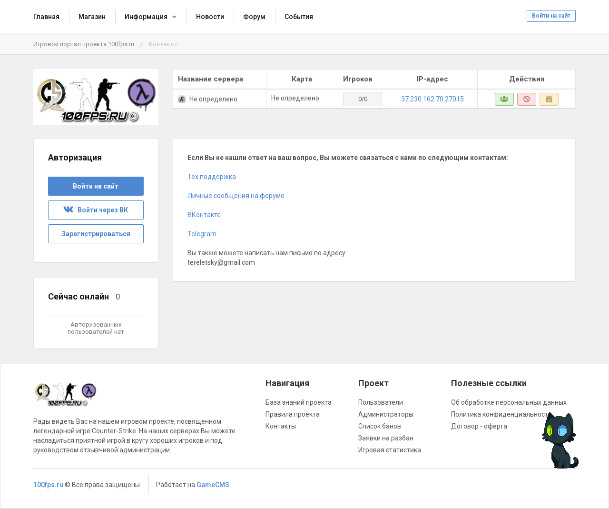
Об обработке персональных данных (509, 402)
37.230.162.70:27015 (432, 99)
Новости (210, 16)
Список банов (379, 426)
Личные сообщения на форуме (236, 196)
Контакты (280, 426)
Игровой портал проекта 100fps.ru (83, 44)
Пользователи (380, 402)
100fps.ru (48, 485)
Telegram (201, 234)
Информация (146, 16)
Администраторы (385, 414)
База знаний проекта (298, 402)
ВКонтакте (204, 215)
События (299, 16)
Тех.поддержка (211, 176)
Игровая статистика (389, 450)
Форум (254, 16)
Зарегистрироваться (95, 234)
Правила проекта (292, 414)
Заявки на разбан (385, 438)
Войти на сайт (551, 15)
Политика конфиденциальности (501, 414)
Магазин (92, 16)
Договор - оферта (479, 426)
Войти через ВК (95, 210)
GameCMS (212, 485)
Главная (46, 16)
